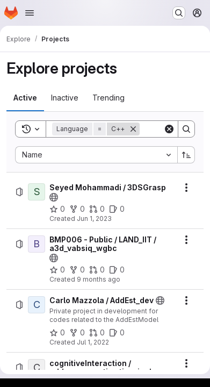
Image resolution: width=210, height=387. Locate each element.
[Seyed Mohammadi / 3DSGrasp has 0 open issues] (117, 209)
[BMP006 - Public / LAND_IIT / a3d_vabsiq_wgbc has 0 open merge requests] (97, 270)
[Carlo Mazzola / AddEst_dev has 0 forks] (77, 332)
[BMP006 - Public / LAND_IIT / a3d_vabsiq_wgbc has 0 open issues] (117, 270)
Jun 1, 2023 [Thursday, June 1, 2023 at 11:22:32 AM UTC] (94, 218)
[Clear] (169, 129)
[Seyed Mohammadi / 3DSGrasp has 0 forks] (77, 209)
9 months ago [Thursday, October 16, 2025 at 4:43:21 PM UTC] (98, 279)
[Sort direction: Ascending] (186, 154)
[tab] (25, 97)
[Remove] (133, 129)
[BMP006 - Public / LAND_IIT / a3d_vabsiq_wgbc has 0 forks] (77, 270)
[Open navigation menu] (29, 13)
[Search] (186, 129)
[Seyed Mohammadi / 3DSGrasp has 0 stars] (57, 209)
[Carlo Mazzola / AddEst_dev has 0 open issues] (117, 332)
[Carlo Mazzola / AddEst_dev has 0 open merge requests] (97, 332)
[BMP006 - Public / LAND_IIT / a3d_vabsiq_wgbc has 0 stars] (57, 270)
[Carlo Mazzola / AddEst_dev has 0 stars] (57, 332)
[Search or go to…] (178, 12)
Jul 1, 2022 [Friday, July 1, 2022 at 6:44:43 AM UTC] (93, 342)
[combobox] (96, 154)
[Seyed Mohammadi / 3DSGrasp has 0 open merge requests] (97, 209)
